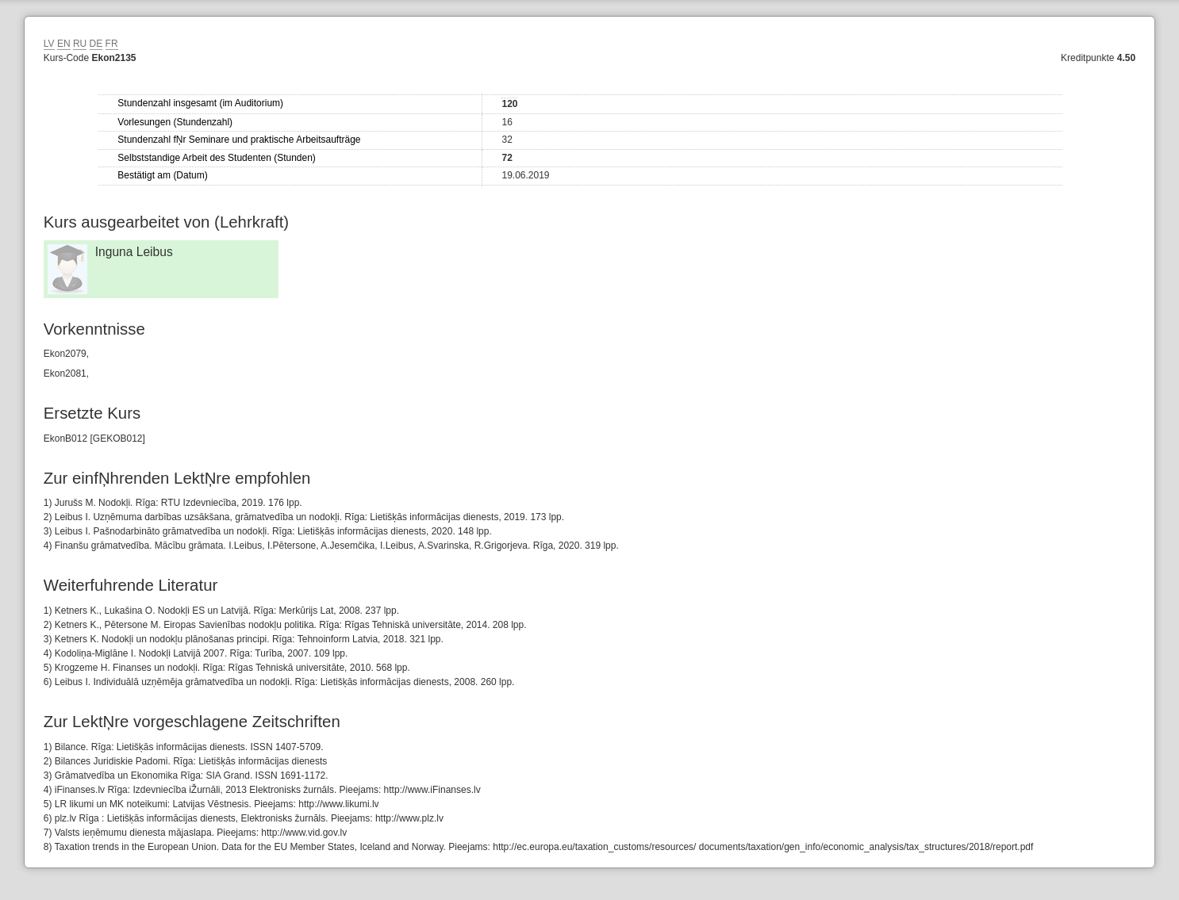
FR (112, 43)
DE (96, 43)
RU (79, 43)
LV (49, 43)
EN (64, 43)
